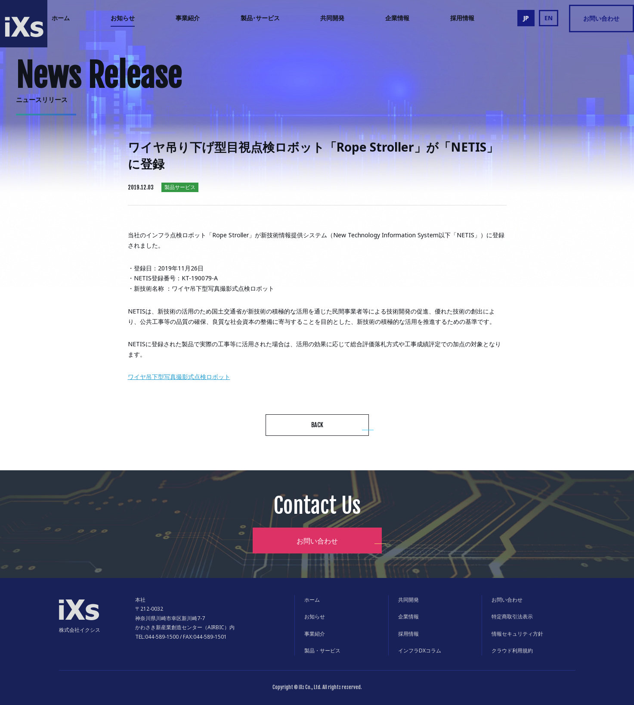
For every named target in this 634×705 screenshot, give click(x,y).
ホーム (61, 18)
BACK (317, 425)
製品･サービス (260, 18)
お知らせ (123, 18)
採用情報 (462, 18)
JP (526, 18)
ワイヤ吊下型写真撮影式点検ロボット (179, 377)
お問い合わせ (601, 18)
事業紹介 (188, 18)
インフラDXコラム (419, 650)
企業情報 (397, 18)
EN (548, 18)
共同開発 (332, 18)
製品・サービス (322, 650)
